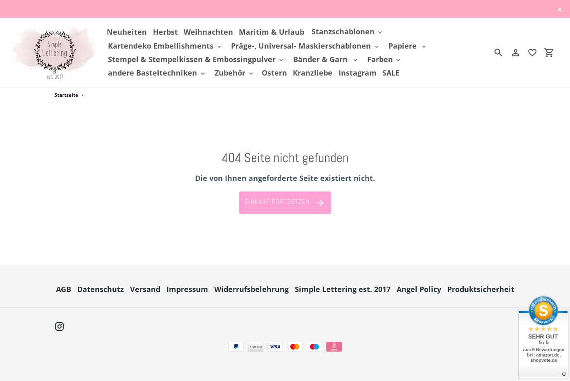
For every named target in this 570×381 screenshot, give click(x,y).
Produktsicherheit (480, 289)
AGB (63, 289)
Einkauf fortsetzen (285, 203)
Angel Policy (419, 289)
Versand (145, 289)
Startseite (66, 94)
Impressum (187, 289)
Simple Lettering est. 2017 (342, 289)
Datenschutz (100, 289)
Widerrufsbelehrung (251, 289)
